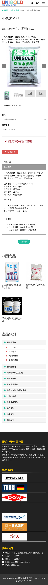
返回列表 (24, 242)
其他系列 (9, 420)
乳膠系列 (9, 414)
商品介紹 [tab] (7, 162)
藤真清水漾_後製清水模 (15, 390)
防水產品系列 (11, 402)
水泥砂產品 (10, 396)
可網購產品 (13, 356)
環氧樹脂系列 (11, 384)
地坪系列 (9, 408)
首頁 (5, 10)
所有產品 (12, 352)
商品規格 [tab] (7, 167)
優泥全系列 (10, 342)
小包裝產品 (14, 10)
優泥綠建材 (10, 367)
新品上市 (12, 348)
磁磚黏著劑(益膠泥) (13, 373)
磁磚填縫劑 (10, 378)
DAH (43, 578)
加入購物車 (9, 152)
